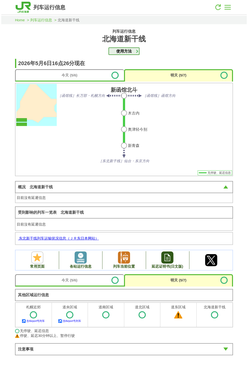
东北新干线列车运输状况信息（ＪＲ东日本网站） (58, 238)
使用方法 (124, 51)
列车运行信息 (41, 20)
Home (20, 20)
